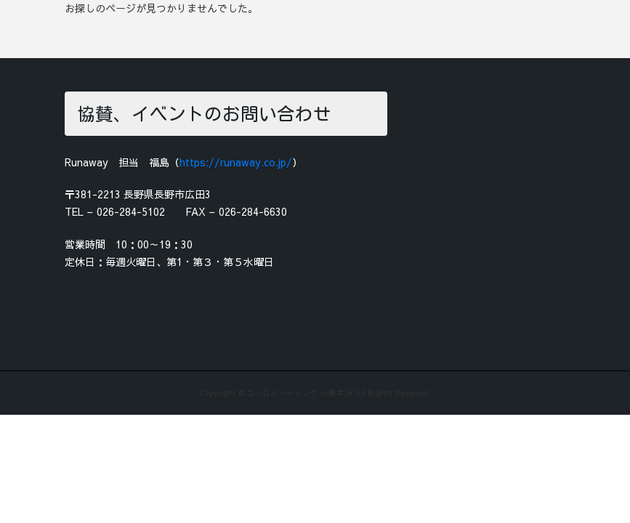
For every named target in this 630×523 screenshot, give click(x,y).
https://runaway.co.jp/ (235, 162)
